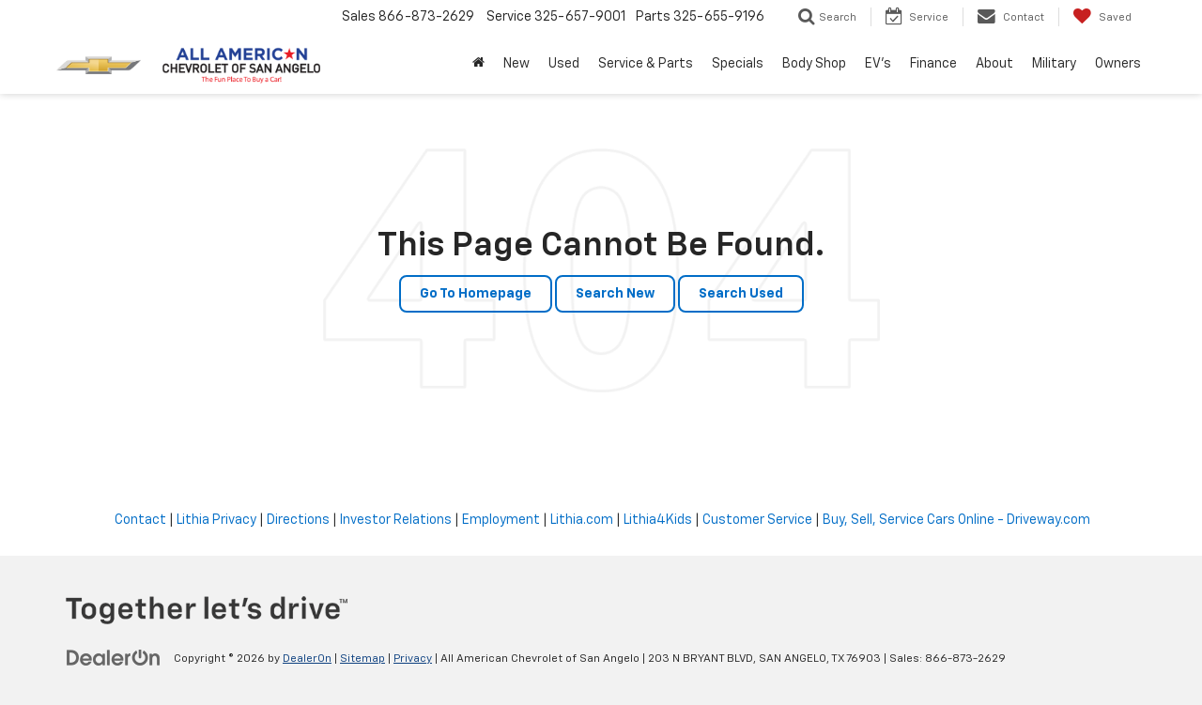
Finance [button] (933, 63)
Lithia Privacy (216, 520)
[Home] (478, 64)
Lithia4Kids (658, 520)
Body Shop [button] (814, 63)
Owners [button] (1118, 63)
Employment (501, 520)
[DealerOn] (114, 658)
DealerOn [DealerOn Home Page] (307, 659)
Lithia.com (581, 520)
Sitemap (362, 659)
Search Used (741, 293)
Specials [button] (737, 63)
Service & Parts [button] (645, 63)
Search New (615, 293)
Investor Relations (396, 520)
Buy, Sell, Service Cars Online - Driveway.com (956, 520)
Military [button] (1054, 63)
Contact (140, 520)
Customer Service (757, 520)
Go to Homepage (476, 293)
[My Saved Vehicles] (1102, 17)
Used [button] (563, 63)
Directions (298, 520)
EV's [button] (878, 63)
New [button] (516, 63)
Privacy (412, 659)
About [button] (994, 63)
